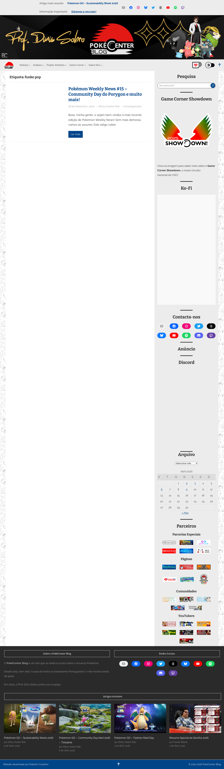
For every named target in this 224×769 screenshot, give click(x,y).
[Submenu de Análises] (37, 65)
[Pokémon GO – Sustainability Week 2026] (30, 718)
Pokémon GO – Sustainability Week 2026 (92, 3)
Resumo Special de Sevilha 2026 (189, 737)
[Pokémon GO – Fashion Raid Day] (140, 718)
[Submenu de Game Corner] (76, 65)
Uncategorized (132, 106)
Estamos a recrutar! (83, 11)
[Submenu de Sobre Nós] (94, 65)
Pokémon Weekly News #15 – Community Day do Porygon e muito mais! (105, 94)
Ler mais (75, 134)
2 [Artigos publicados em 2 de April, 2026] (186, 483)
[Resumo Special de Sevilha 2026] (195, 718)
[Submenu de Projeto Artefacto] (55, 65)
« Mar (185, 512)
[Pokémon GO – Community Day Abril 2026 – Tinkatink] (85, 718)
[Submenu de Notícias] (24, 65)
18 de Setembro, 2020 (81, 106)
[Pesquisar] (213, 85)
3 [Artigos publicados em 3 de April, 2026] (195, 483)
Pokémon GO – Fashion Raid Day (134, 737)
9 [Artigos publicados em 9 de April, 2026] (186, 489)
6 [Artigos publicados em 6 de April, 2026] (161, 489)
